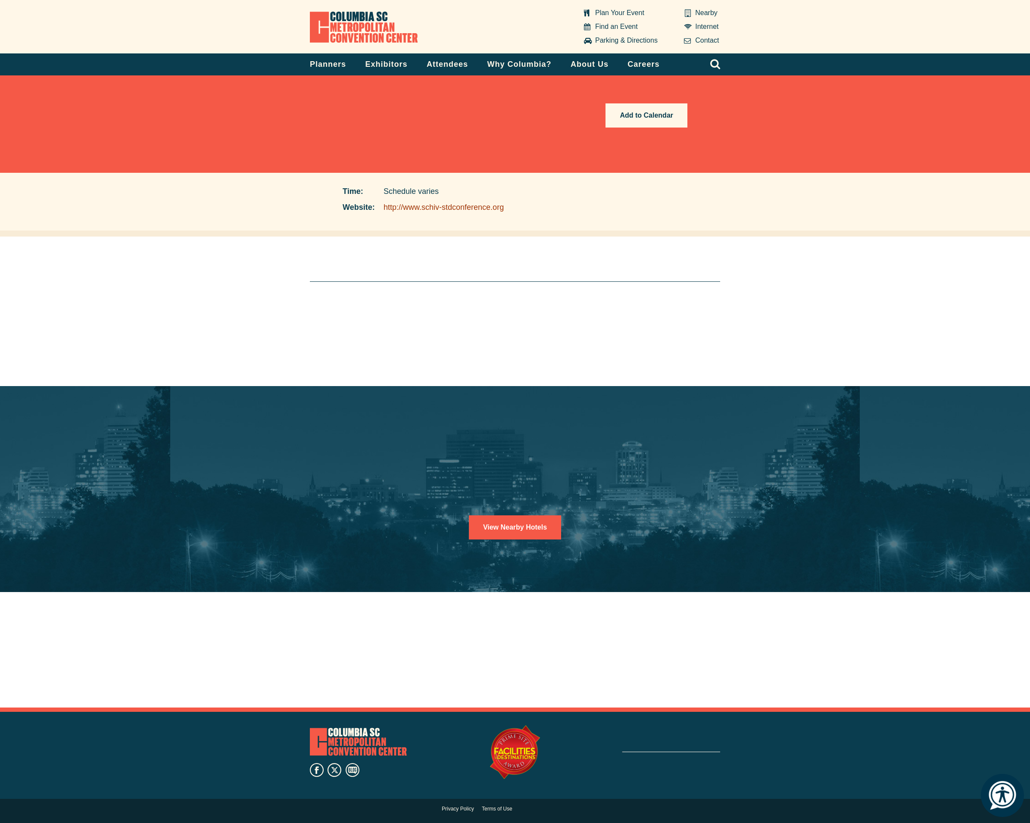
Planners (328, 64)
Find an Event (616, 26)
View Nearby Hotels (515, 527)
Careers (643, 64)
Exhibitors (386, 64)
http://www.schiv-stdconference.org (444, 207)
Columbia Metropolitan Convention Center (364, 27)
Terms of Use (497, 809)
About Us (590, 64)
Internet (706, 26)
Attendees (447, 64)
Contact (707, 40)
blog (352, 770)
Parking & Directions (626, 40)
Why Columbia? (519, 64)
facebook (317, 770)
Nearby (706, 12)
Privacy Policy (458, 809)
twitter (334, 770)
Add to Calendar (646, 115)
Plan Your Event (619, 12)
